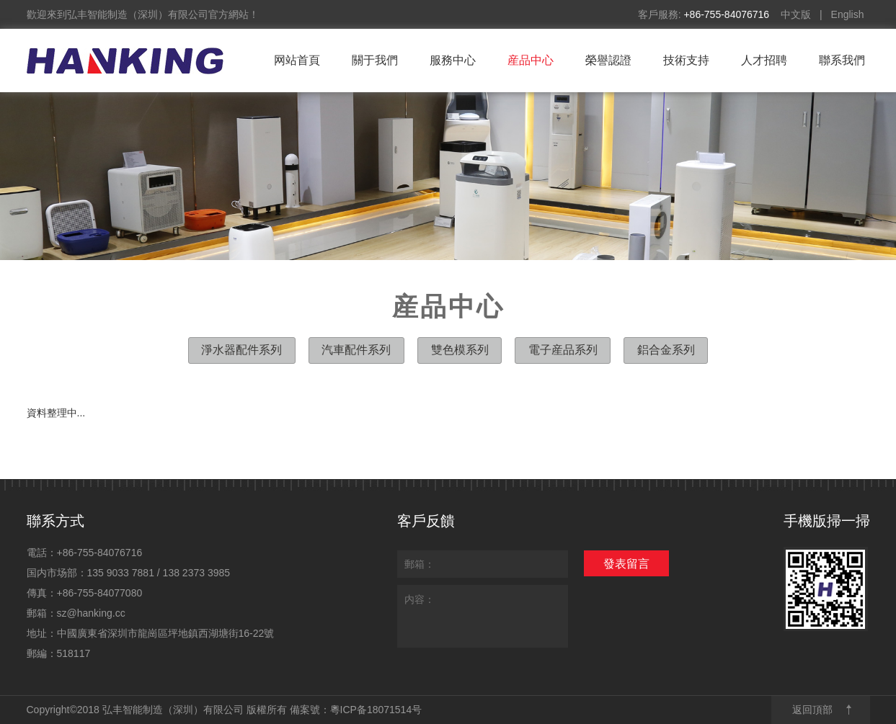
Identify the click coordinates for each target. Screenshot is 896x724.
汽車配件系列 (356, 349)
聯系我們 (842, 60)
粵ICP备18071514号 (376, 709)
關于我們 (375, 60)
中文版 (796, 14)
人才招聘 (764, 60)
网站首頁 (297, 60)
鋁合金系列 (667, 349)
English (847, 14)
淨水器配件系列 (240, 349)
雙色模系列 (460, 349)
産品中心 (530, 60)
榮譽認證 (608, 60)
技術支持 (686, 60)
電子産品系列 (563, 349)
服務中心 (453, 60)
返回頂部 (812, 709)
